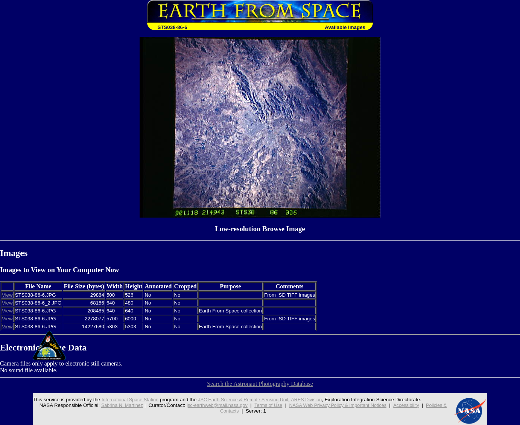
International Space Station (123, 399)
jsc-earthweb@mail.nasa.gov (213, 405)
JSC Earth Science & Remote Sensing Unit (240, 399)
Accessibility (412, 405)
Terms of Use (267, 405)
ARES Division (307, 399)
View (7, 295)
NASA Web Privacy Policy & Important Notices (340, 405)
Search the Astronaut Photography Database (260, 384)
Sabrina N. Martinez (115, 405)
